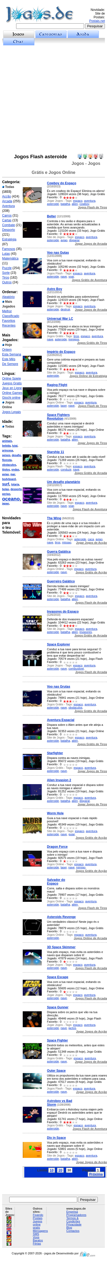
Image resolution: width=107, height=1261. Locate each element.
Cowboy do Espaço (61, 183)
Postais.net (97, 21)
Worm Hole (55, 813)
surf (5, 484)
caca (91, 539)
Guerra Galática (59, 551)
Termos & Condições (73, 1219)
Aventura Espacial (61, 720)
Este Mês (8, 359)
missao (66, 542)
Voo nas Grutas (58, 686)
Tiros (5, 277)
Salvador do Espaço (56, 881)
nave (64, 276)
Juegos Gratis (12, 383)
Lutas (6, 254)
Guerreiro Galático (61, 581)
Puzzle (7, 268)
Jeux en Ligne (12, 388)
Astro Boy (54, 289)
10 (51, 1170)
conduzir (66, 469)
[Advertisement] (53, 99)
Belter (51, 216)
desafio (16, 455)
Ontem (7, 350)
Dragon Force (57, 847)
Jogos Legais (11, 412)
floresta (7, 460)
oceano (11, 499)
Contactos (73, 1230)
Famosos (8, 249)
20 (60, 1170)
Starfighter (55, 753)
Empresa (72, 1211)
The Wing (54, 518)
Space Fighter (57, 1040)
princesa (7, 450)
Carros (7, 215)
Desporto (8, 230)
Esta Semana (11, 354)
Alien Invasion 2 (59, 780)
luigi (15, 445)
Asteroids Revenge (61, 917)
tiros (76, 336)
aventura (89, 200)
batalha (65, 203)
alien (75, 203)
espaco (77, 200)
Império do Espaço (61, 352)
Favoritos (8, 321)
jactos (72, 1028)
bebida (6, 445)
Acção (6, 196)
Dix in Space (56, 1138)
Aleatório (8, 297)
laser (64, 405)
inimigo (81, 867)
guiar (71, 834)
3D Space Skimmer (61, 947)
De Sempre (10, 364)
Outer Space (56, 1071)
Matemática (10, 258)
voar (71, 276)
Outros (7, 282)
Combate (8, 225)
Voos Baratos (38, 1239)
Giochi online (11, 397)
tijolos (6, 469)
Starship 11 (55, 452)
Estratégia (9, 239)
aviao (5, 474)
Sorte (6, 273)
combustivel (76, 668)
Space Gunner (57, 1007)
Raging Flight (57, 385)
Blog (69, 1227)
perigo (6, 494)
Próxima (96, 1174)
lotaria (15, 484)
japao (5, 503)
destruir (65, 309)
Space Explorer (58, 644)
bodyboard (9, 479)
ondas (15, 469)
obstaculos (9, 464)
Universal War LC (60, 318)
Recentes (9, 325)
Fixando (38, 1214)
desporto (16, 489)
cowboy (84, 203)
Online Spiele (11, 378)
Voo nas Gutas (58, 252)
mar (12, 474)
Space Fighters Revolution (58, 416)
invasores (86, 632)
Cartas (6, 220)
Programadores (76, 1214)
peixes (6, 455)
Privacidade (73, 1224)
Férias (37, 1243)
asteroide (53, 203)
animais (7, 441)
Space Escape (57, 977)
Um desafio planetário (63, 482)
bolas (5, 489)
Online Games (12, 393)
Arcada (7, 201)
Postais (37, 1218)
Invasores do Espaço (63, 611)
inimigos (73, 339)
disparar (74, 240)
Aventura (8, 206)
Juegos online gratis (37, 1224)
